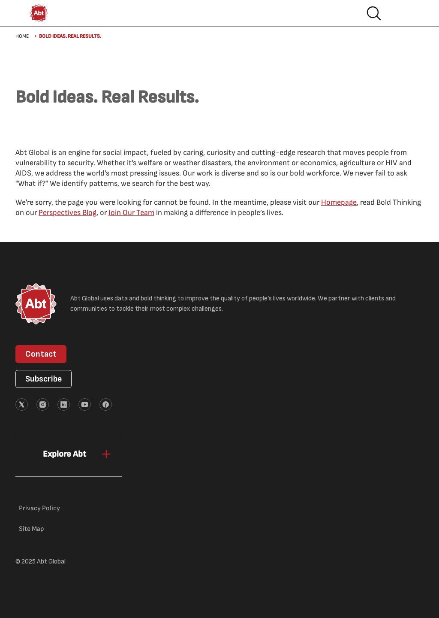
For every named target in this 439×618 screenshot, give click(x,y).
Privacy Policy (39, 508)
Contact (41, 354)
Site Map (31, 529)
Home (22, 36)
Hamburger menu (401, 13)
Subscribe (43, 379)
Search (373, 13)
